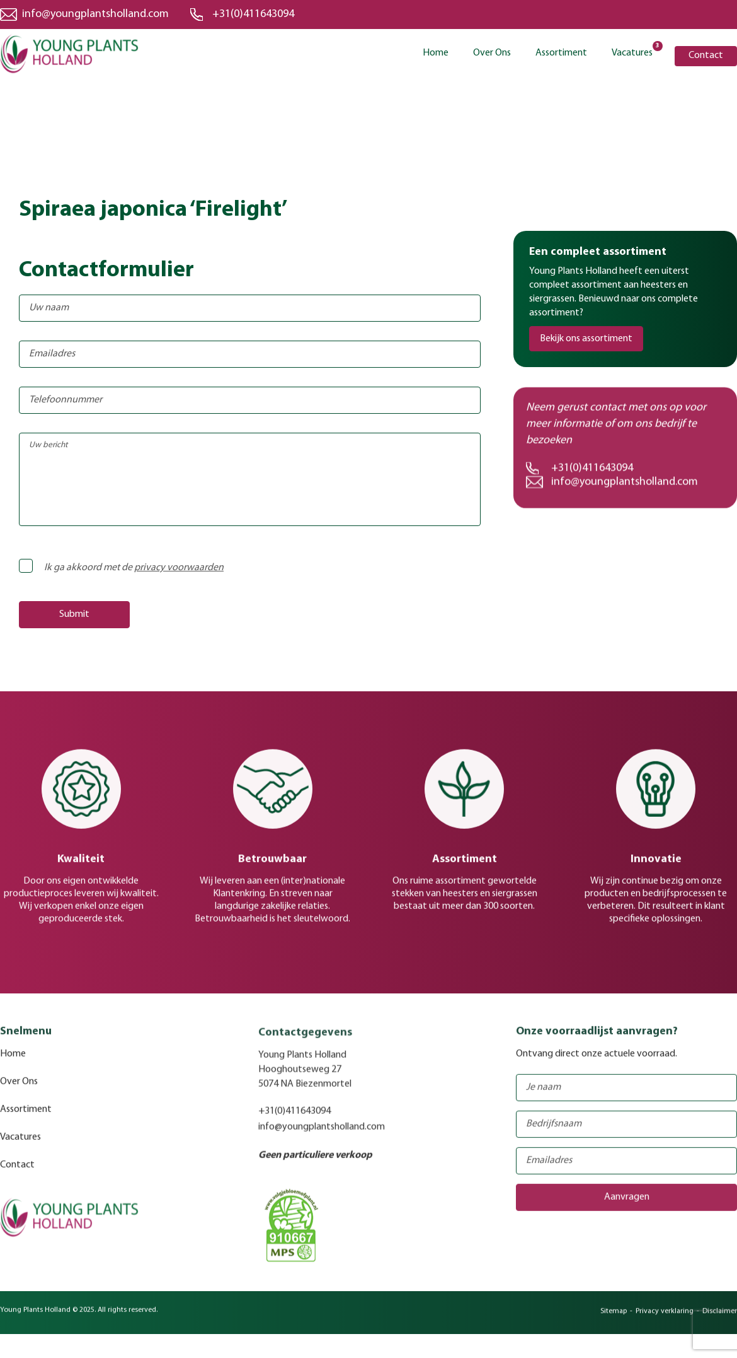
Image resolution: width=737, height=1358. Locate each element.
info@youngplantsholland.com (95, 14)
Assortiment (561, 53)
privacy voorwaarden (179, 568)
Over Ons (492, 53)
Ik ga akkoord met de (125, 568)
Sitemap (613, 1319)
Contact (705, 55)
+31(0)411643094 (253, 14)
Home (435, 53)
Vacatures (632, 52)
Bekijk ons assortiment (586, 339)
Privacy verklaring (665, 1319)
